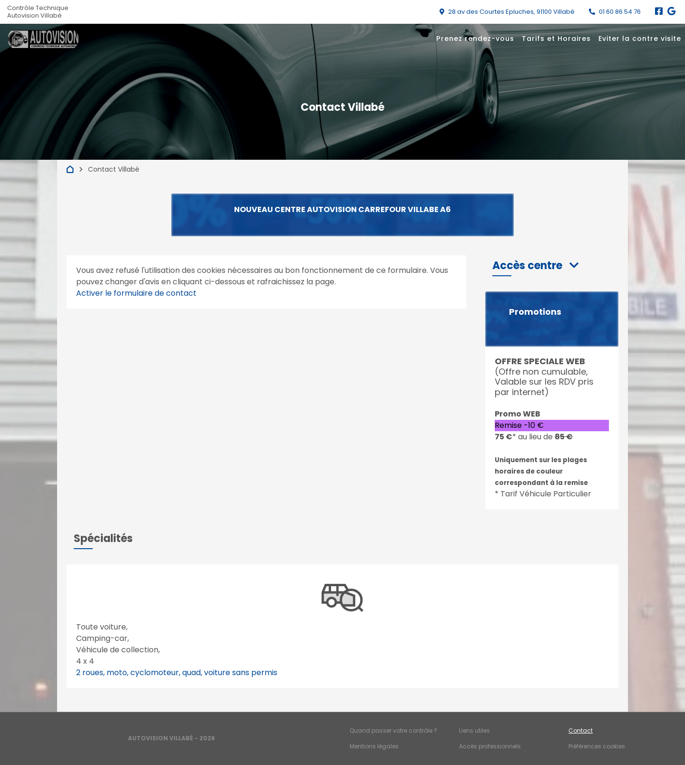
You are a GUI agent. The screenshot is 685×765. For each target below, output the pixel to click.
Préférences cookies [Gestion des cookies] (596, 746)
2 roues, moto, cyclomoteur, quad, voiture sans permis (176, 672)
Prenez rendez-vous (475, 38)
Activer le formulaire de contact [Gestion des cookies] (136, 293)
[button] (535, 265)
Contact (580, 730)
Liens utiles (474, 730)
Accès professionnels (490, 746)
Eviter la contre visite (639, 38)
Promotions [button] (535, 312)
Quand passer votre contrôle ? (393, 730)
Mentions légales (374, 746)
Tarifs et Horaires (556, 38)
